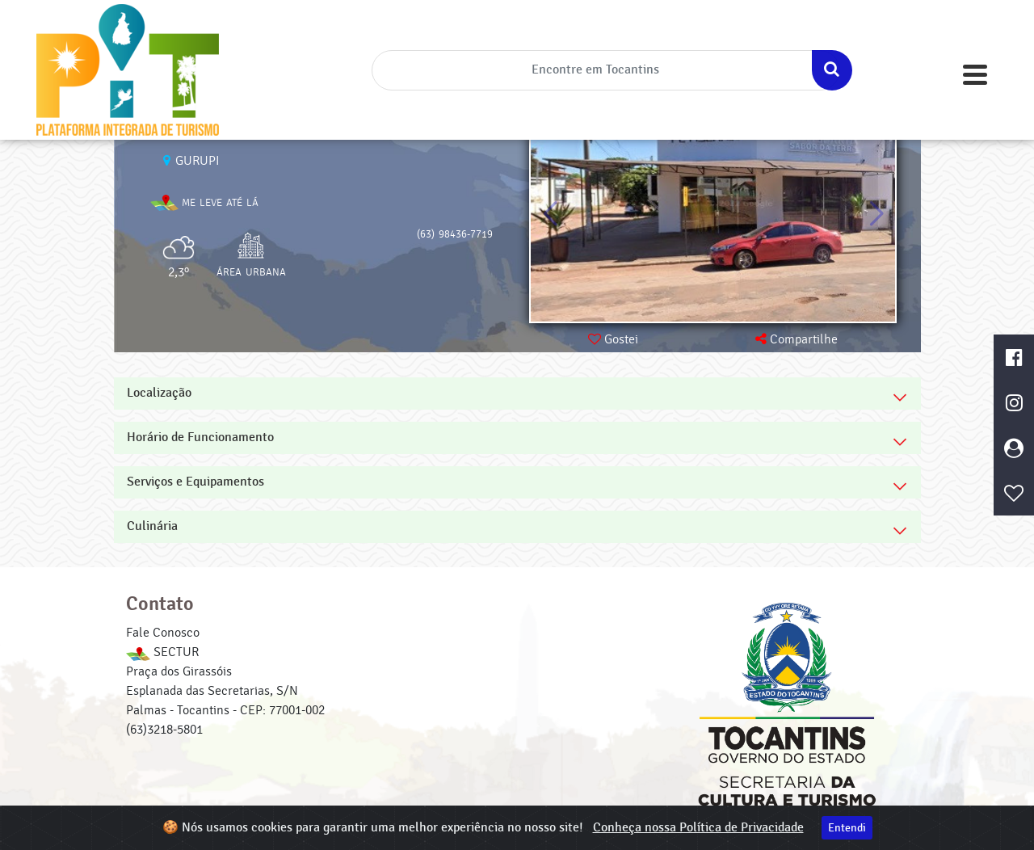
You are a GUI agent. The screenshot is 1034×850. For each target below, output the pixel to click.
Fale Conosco (163, 632)
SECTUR (162, 652)
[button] (876, 214)
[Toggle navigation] (975, 74)
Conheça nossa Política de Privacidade (698, 827)
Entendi (847, 828)
